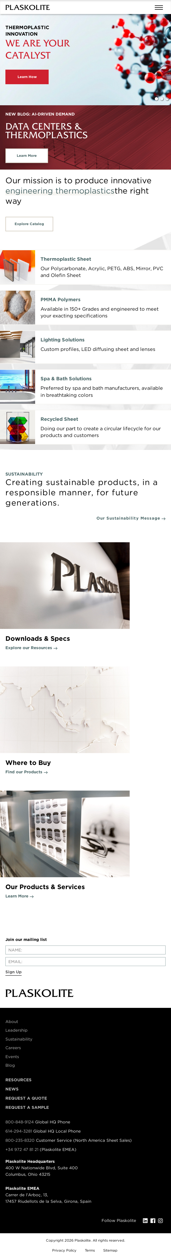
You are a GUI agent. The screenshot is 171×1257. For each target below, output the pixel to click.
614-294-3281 (19, 1131)
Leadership (16, 1030)
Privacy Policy (64, 1250)
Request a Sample (27, 1107)
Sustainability (18, 1039)
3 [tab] (167, 98)
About (11, 1021)
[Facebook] (154, 1221)
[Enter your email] (85, 961)
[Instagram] (162, 1221)
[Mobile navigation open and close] (160, 7)
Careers (13, 1047)
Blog (10, 1065)
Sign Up (13, 972)
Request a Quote (26, 1098)
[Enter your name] (85, 950)
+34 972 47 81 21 (21, 1149)
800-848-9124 (19, 1122)
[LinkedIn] (146, 1221)
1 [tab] (156, 98)
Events (12, 1056)
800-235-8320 (20, 1140)
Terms (90, 1250)
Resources (18, 1080)
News (12, 1089)
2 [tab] (161, 98)
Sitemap (110, 1250)
